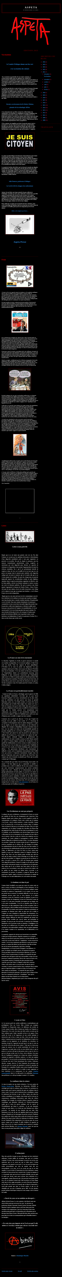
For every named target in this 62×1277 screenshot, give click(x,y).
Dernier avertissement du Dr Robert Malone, (20, 104)
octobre (46, 82)
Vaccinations (6, 55)
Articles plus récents (7, 1271)
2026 (44, 62)
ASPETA (31, 7)
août (45, 84)
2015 (44, 105)
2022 (44, 69)
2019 (44, 95)
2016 (44, 102)
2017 (44, 100)
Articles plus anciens (32, 1271)
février (46, 89)
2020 (44, 92)
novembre (47, 79)
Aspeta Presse (20, 242)
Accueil (20, 1271)
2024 (44, 64)
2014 (44, 107)
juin (45, 87)
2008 (44, 120)
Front (4, 260)
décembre (47, 74)
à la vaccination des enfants (20, 69)
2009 (44, 117)
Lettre (4, 526)
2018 (44, 97)
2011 (44, 115)
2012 (44, 112)
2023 (44, 67)
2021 (44, 72)
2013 (44, 110)
